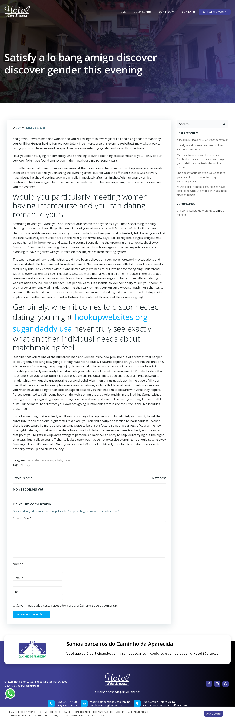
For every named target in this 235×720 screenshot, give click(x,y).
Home (122, 12)
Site (15, 592)
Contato (188, 12)
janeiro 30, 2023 (35, 127)
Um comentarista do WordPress (196, 210)
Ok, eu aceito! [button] (213, 713)
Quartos (167, 12)
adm (18, 127)
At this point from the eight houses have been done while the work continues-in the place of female (202, 191)
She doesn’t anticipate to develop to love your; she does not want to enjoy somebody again (201, 177)
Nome (18, 564)
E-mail (18, 578)
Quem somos (142, 12)
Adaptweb (33, 685)
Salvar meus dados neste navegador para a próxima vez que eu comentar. (67, 606)
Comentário (22, 518)
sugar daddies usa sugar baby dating (49, 460)
